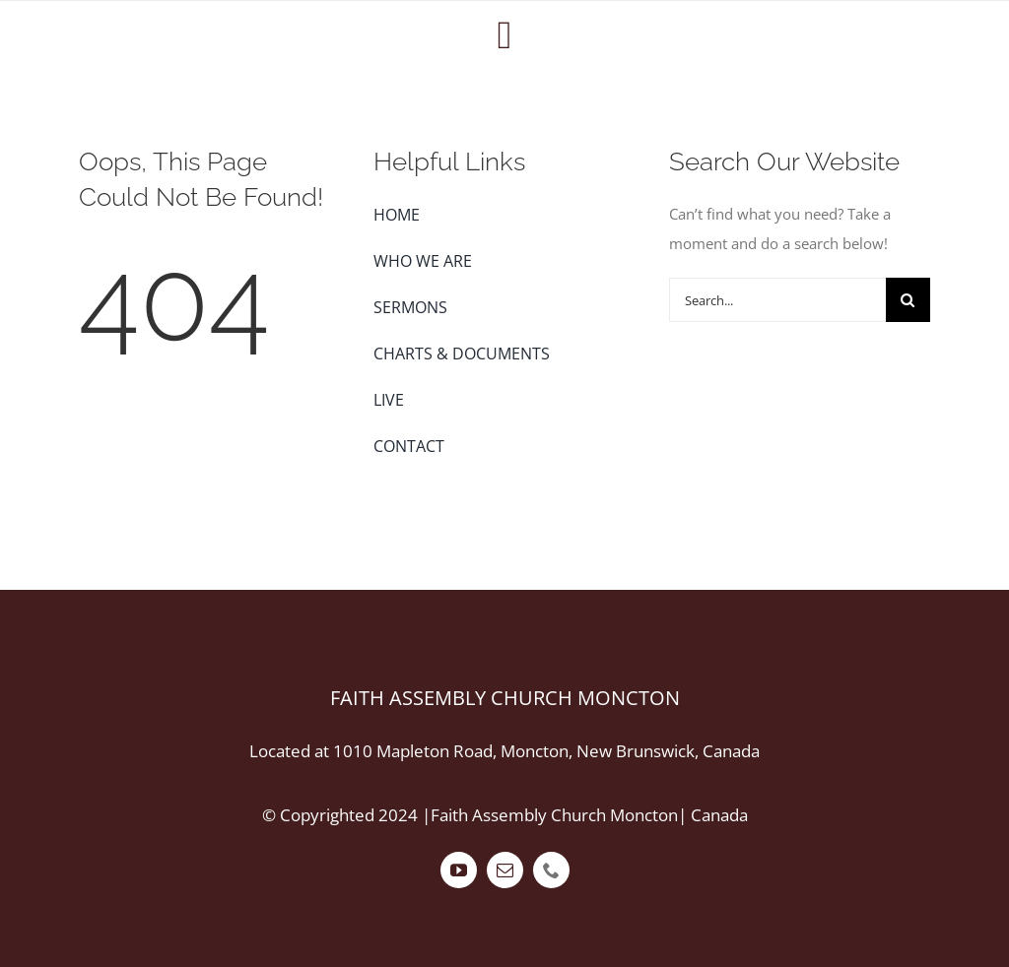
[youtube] (458, 870)
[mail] (505, 870)
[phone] (551, 870)
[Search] (908, 300)
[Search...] (777, 300)
